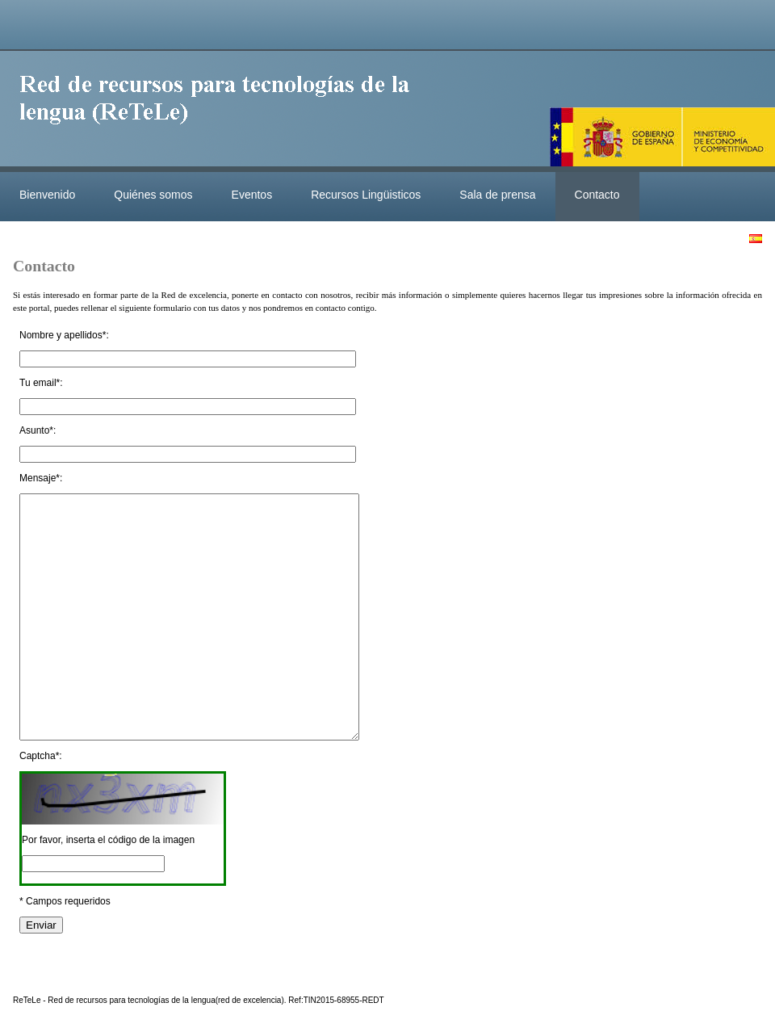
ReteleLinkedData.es (222, 111)
